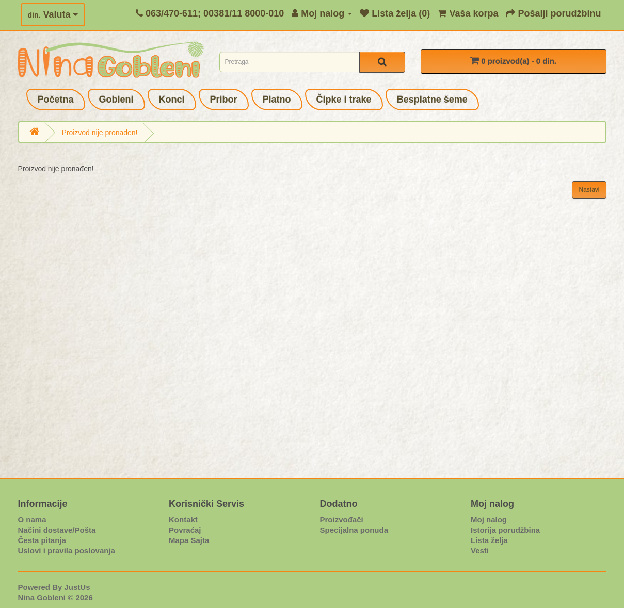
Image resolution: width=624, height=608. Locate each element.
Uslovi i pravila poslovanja (66, 550)
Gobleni (116, 99)
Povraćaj (185, 529)
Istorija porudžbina (505, 529)
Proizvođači (341, 519)
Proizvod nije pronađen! (99, 132)
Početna (56, 99)
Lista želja (489, 540)
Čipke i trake (344, 99)
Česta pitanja (42, 540)
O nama (32, 519)
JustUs (77, 587)
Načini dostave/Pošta (57, 529)
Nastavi (589, 189)
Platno (277, 99)
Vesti (480, 550)
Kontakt (183, 519)
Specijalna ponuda (354, 529)
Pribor (223, 99)
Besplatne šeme (432, 99)
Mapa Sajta (189, 540)
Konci (172, 99)
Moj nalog (489, 519)
